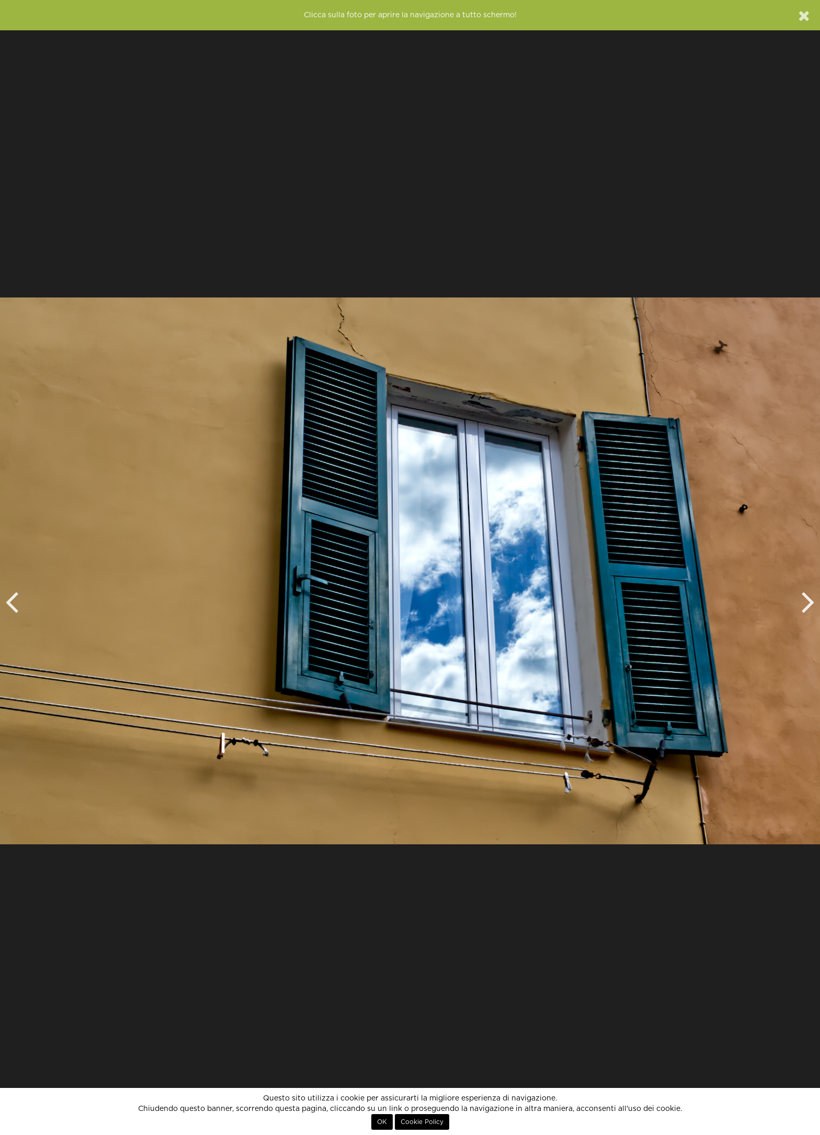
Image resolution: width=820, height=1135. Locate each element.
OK (382, 1122)
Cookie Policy (422, 1122)
